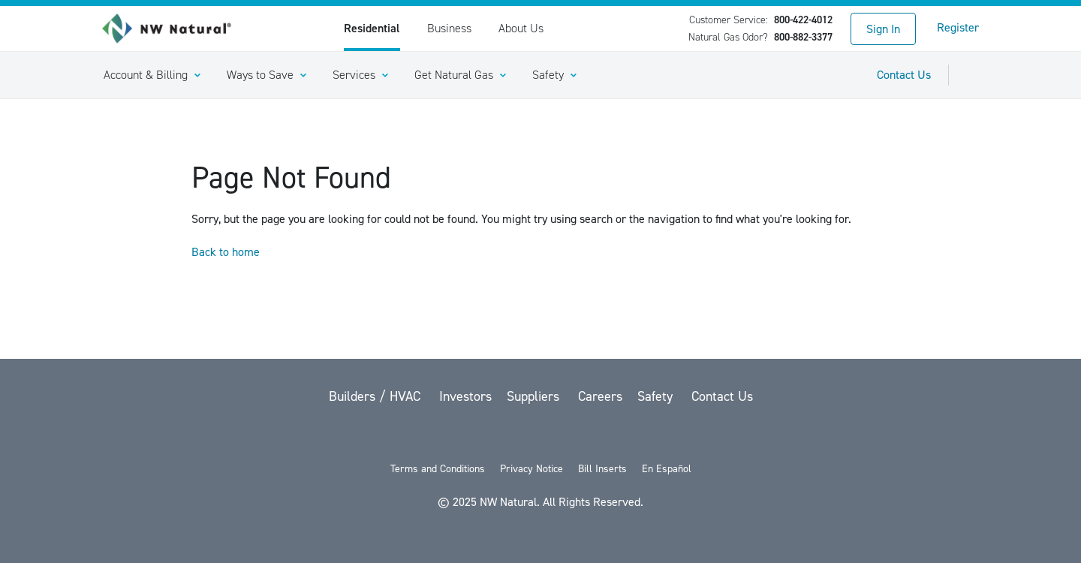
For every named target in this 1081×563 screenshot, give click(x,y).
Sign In (883, 29)
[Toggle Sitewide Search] (973, 75)
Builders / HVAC (376, 396)
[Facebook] (503, 436)
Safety (656, 396)
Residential (372, 28)
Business (449, 28)
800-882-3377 (803, 37)
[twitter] (464, 436)
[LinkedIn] (581, 436)
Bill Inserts (602, 469)
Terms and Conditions (437, 469)
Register (958, 27)
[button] (151, 75)
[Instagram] (618, 436)
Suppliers (535, 396)
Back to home (225, 252)
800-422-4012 (803, 20)
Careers (600, 396)
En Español (666, 469)
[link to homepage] (175, 29)
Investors (465, 396)
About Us (521, 28)
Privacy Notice (531, 469)
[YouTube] (542, 436)
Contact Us (904, 75)
